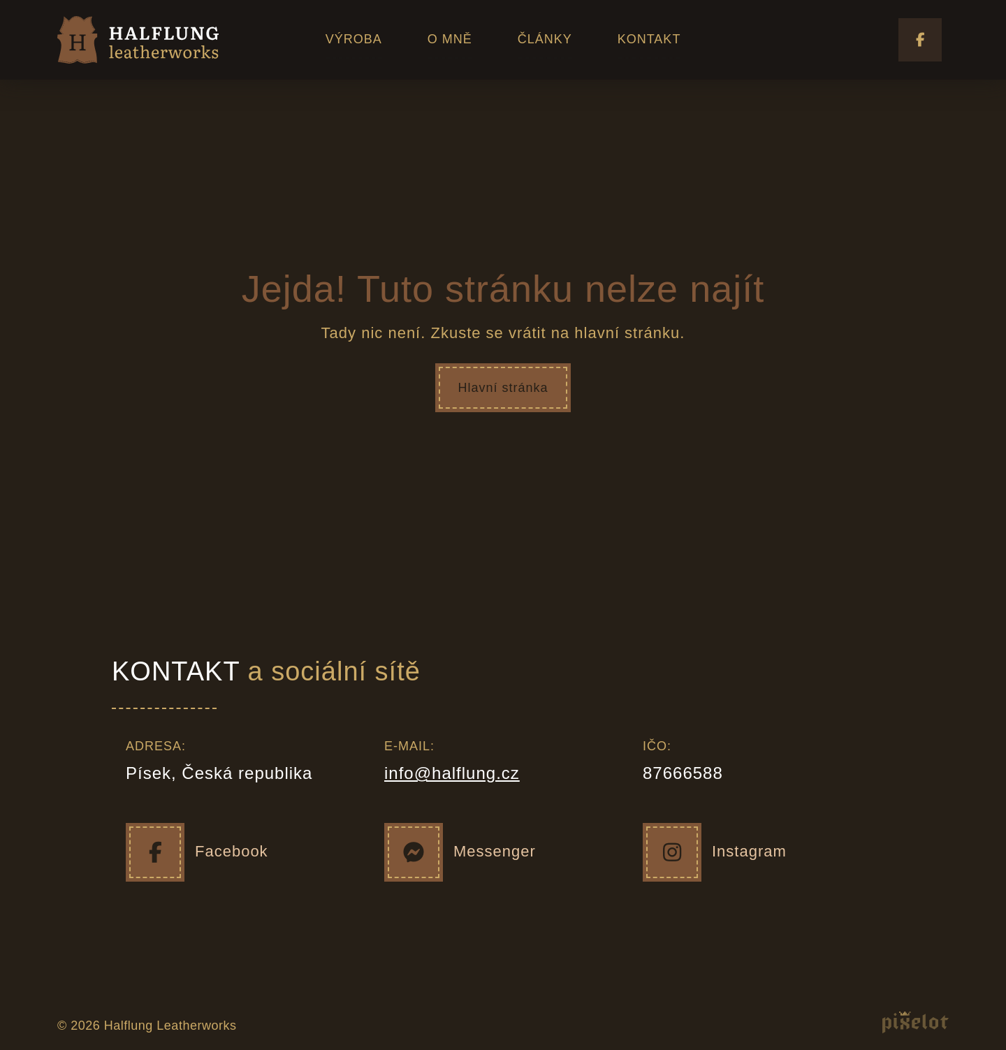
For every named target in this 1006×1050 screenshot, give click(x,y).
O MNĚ (450, 39)
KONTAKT (649, 39)
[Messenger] (413, 852)
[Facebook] (155, 852)
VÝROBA (354, 39)
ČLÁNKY (545, 39)
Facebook (231, 851)
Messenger (494, 851)
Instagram (749, 851)
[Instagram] (672, 852)
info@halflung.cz (452, 773)
